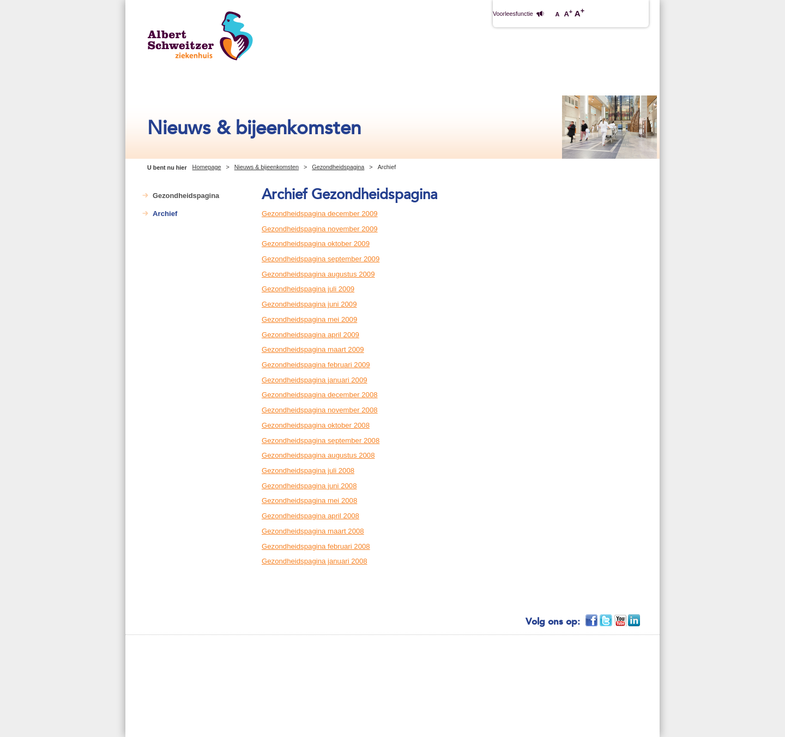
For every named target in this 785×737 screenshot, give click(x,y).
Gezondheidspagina (338, 167)
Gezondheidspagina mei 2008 (309, 500)
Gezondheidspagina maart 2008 (313, 531)
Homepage (206, 167)
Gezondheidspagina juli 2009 (308, 289)
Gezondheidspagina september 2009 (320, 259)
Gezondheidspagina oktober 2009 (316, 243)
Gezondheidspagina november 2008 (320, 410)
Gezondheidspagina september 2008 (320, 440)
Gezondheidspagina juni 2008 (309, 486)
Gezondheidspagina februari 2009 (316, 365)
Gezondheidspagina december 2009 (320, 213)
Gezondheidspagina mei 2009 (309, 319)
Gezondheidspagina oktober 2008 (316, 425)
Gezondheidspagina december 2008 (320, 395)
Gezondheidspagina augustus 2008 (318, 455)
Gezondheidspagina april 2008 (310, 516)
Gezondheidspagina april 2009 (310, 335)
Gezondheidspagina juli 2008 (308, 470)
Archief (165, 213)
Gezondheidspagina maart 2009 (313, 349)
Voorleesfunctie (513, 13)
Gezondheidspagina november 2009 (320, 229)
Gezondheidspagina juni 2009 (309, 304)
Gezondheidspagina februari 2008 (316, 546)
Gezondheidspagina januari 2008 (314, 561)
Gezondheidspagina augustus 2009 (318, 274)
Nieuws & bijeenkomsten (266, 167)
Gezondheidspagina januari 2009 (314, 380)
